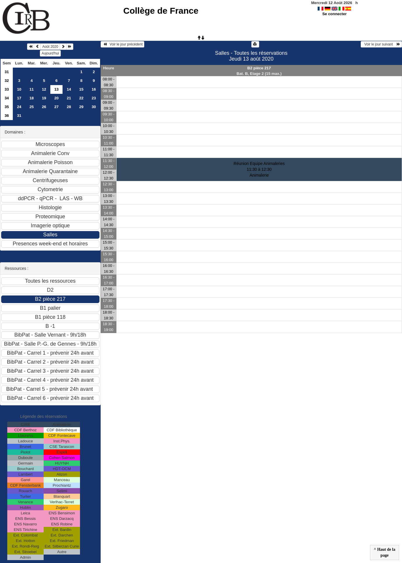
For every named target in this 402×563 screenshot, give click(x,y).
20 (56, 98)
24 (19, 107)
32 (7, 80)
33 (7, 89)
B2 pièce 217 (259, 68)
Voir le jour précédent (122, 44)
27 (56, 107)
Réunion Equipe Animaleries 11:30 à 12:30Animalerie (259, 169)
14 (69, 89)
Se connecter (334, 14)
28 (69, 107)
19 (44, 98)
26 (44, 107)
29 (81, 107)
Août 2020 (50, 47)
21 (69, 98)
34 (7, 98)
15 (81, 89)
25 (31, 107)
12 (44, 89)
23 (94, 98)
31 (7, 72)
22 (81, 98)
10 (19, 89)
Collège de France (160, 10)
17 (19, 98)
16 (94, 89)
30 (94, 107)
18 (31, 98)
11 (31, 89)
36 (7, 115)
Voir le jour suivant (381, 44)
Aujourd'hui (50, 53)
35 (7, 107)
